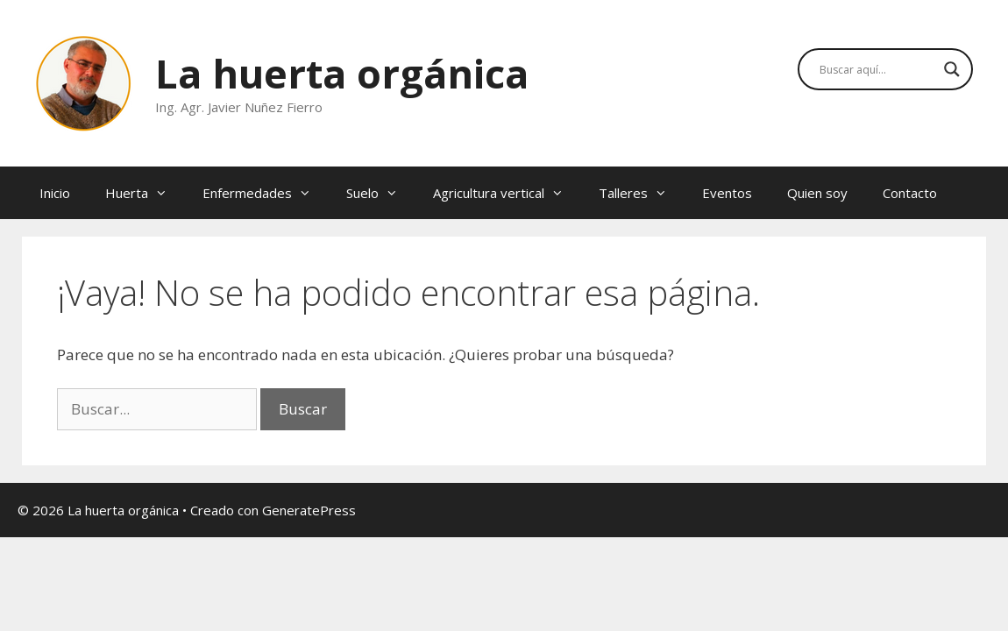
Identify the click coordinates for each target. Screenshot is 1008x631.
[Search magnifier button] (952, 69)
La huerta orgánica (342, 73)
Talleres (642, 193)
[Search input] (877, 69)
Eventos (727, 193)
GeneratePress (309, 510)
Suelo (380, 193)
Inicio (54, 193)
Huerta (145, 193)
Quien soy (817, 193)
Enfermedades (265, 193)
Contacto (910, 193)
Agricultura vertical (507, 193)
